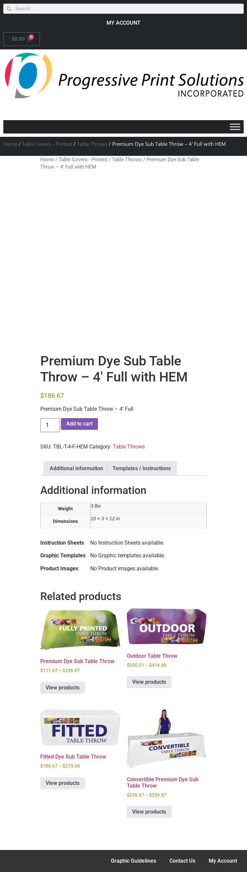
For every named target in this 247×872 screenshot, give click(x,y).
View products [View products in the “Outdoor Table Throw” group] (149, 682)
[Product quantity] (50, 425)
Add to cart (79, 423)
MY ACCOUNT (123, 23)
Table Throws (92, 143)
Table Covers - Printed (47, 143)
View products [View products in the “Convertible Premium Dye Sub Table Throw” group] (149, 812)
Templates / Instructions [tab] (142, 468)
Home (10, 143)
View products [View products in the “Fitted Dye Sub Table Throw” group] (63, 783)
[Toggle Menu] (235, 126)
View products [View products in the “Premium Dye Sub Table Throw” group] (63, 687)
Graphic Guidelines (133, 861)
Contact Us (182, 861)
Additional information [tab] (76, 468)
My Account (223, 861)
